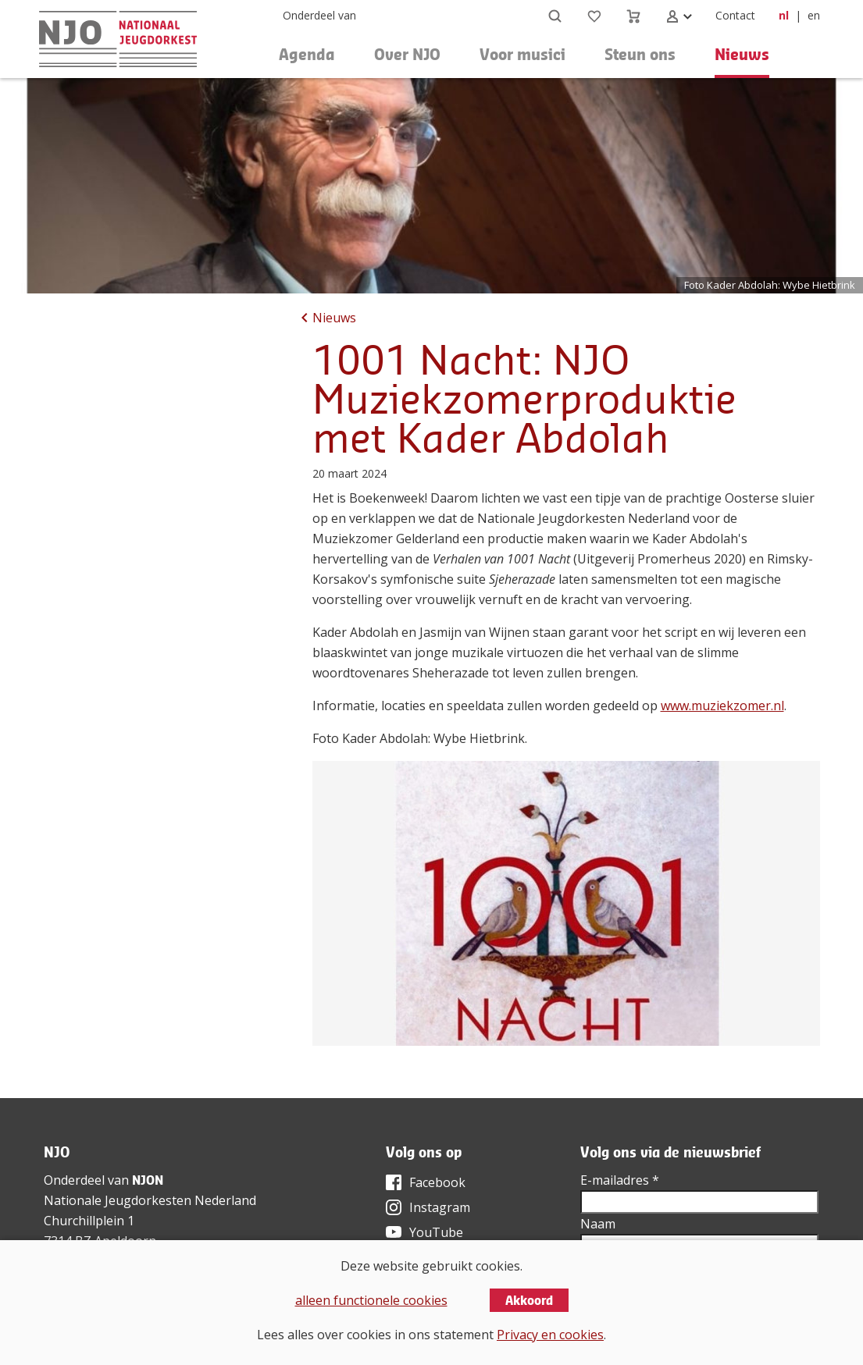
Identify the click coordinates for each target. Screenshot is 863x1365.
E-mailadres (619, 1180)
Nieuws (742, 54)
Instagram (439, 1207)
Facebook (437, 1182)
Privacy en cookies (550, 1334)
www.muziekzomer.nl (722, 705)
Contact (735, 15)
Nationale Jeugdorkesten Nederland (150, 1200)
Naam (597, 1223)
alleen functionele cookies (371, 1300)
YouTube (436, 1232)
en (814, 15)
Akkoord (529, 1300)
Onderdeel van (319, 15)
